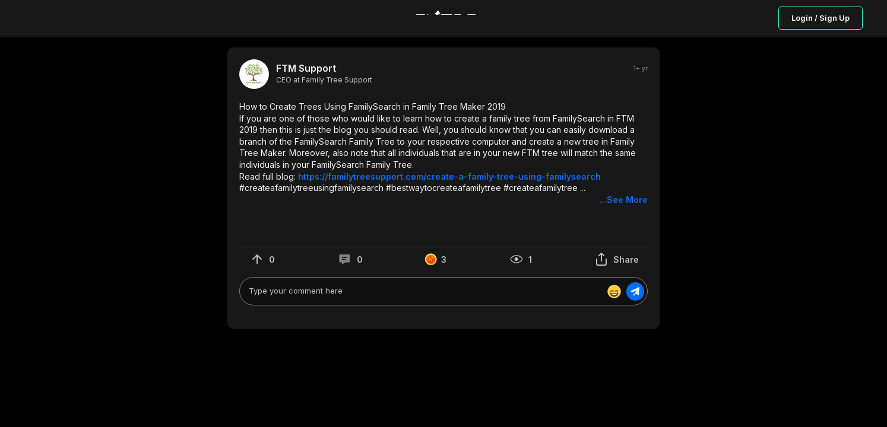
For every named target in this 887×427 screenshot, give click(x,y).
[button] (443, 153)
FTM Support (306, 68)
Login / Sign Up (820, 18)
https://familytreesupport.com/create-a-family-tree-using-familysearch (449, 176)
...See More (624, 200)
